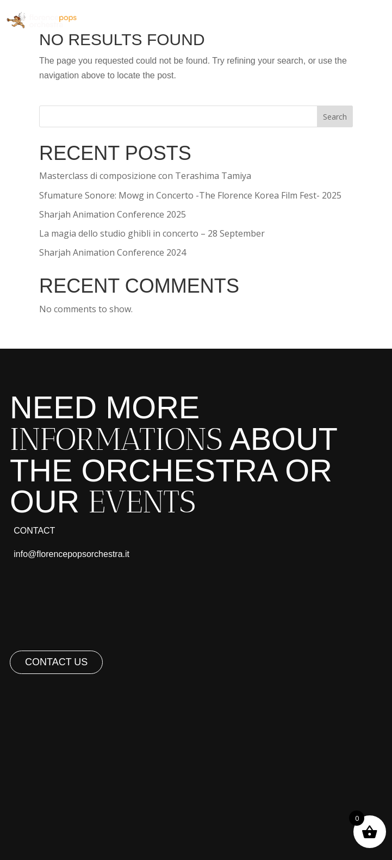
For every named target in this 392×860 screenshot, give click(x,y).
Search (335, 117)
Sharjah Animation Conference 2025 (112, 214)
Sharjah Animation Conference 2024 (112, 252)
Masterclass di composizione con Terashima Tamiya (145, 176)
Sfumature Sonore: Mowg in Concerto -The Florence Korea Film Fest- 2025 (190, 195)
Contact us (56, 662)
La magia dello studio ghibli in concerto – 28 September (152, 233)
